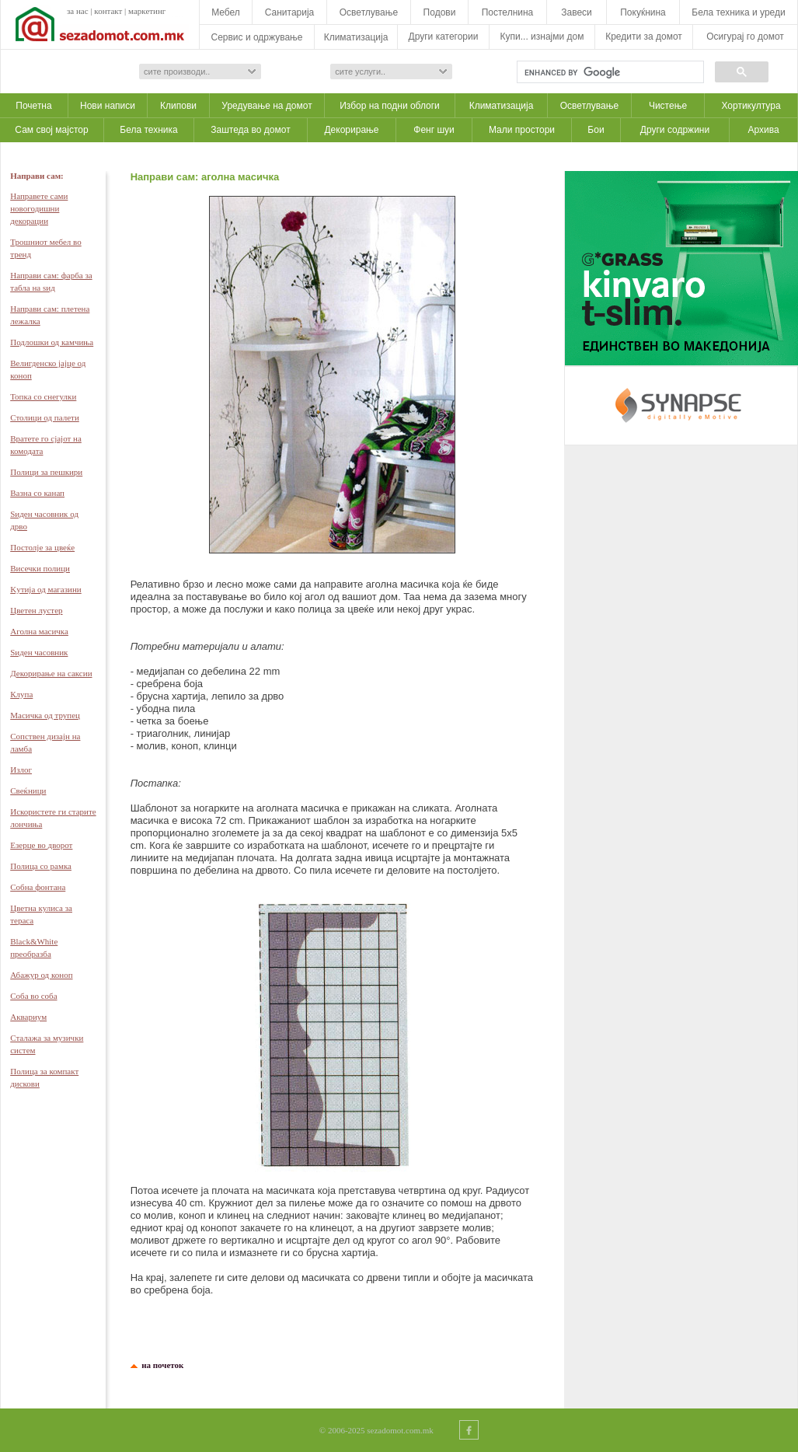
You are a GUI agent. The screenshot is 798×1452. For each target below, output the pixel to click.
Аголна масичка (39, 631)
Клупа (21, 694)
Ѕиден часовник (39, 652)
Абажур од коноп (41, 974)
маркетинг (147, 11)
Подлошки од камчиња (51, 342)
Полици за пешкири (46, 471)
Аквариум (28, 1016)
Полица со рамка (40, 866)
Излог (21, 769)
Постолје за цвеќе (42, 547)
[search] (608, 72)
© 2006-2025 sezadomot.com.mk (376, 1430)
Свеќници (28, 790)
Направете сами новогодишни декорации (39, 208)
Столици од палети (44, 417)
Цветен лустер (36, 610)
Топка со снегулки (43, 396)
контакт (108, 11)
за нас (78, 11)
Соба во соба (33, 995)
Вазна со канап (37, 492)
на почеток (161, 1365)
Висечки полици (40, 568)
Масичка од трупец (45, 715)
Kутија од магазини (46, 589)
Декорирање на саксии (51, 673)
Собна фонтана (37, 887)
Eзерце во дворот (41, 845)
